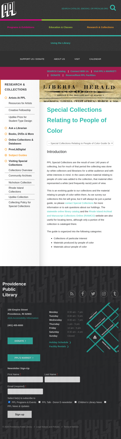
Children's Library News (90, 402)
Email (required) (17, 386)
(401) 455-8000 (15, 325)
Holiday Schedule (58, 342)
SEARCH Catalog (56, 71)
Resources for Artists (20, 103)
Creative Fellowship (20, 110)
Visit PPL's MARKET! (105, 71)
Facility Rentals (57, 346)
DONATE (55, 75)
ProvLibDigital (17, 149)
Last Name (51, 374)
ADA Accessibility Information (23, 318)
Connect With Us (80, 71)
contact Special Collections (79, 203)
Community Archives (20, 175)
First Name (14, 374)
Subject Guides (18, 155)
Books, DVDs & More (21, 134)
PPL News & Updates (18, 406)
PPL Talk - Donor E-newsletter (57, 402)
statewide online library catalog (63, 211)
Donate (19, 341)
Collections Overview (20, 170)
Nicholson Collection (20, 182)
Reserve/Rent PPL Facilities (81, 75)
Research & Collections (16, 87)
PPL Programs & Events (24, 402)
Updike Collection (18, 197)
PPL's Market (22, 358)
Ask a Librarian (18, 128)
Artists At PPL (17, 98)
